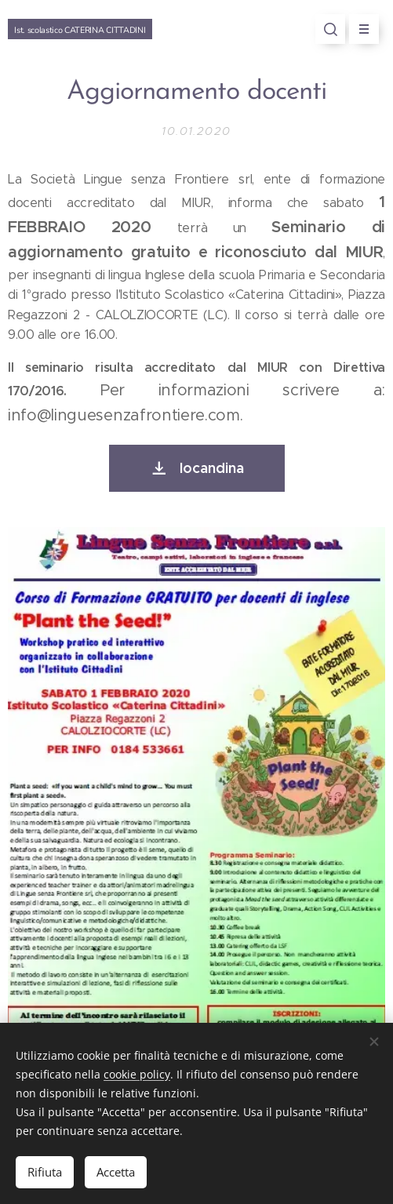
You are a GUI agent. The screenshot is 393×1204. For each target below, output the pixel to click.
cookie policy (137, 1074)
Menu (359, 29)
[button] (330, 29)
